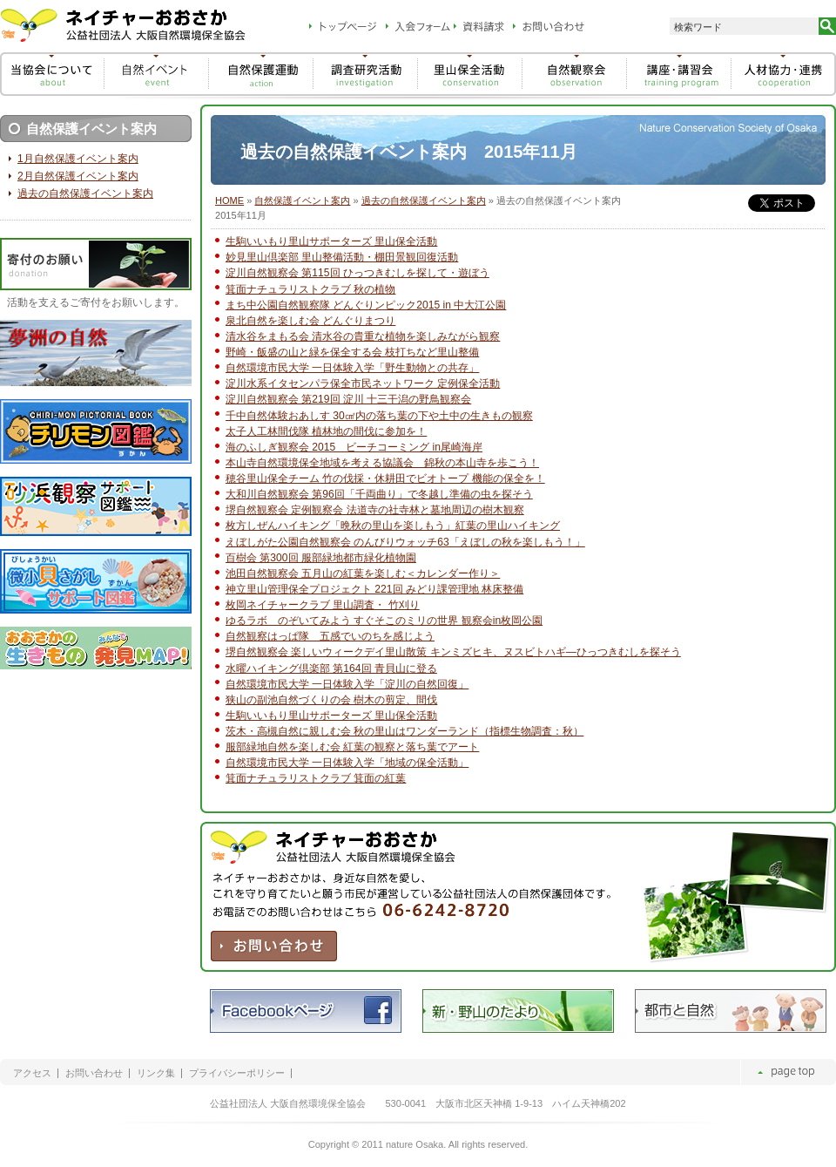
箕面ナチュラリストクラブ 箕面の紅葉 (316, 778)
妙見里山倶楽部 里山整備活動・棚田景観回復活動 (342, 257)
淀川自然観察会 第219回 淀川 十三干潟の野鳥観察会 (348, 399)
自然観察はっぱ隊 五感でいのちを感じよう (330, 636)
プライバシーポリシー (237, 1073)
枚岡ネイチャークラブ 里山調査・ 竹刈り (323, 605)
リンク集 (156, 1073)
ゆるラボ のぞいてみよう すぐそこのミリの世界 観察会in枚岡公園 (384, 620)
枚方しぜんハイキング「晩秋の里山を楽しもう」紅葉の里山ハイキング (393, 525)
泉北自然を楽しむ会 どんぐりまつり (310, 321)
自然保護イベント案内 (302, 200)
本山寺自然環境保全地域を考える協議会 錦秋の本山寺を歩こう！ (382, 463)
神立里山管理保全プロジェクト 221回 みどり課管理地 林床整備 (374, 589)
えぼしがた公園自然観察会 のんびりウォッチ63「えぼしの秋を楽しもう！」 (405, 542)
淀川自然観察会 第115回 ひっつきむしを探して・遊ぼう (357, 273)
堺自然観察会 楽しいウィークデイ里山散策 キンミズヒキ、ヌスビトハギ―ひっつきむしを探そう (453, 652)
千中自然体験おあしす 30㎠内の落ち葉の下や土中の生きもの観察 (379, 416)
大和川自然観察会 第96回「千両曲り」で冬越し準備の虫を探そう (379, 494)
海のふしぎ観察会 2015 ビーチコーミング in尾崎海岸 (354, 447)
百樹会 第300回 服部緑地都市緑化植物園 (321, 558)
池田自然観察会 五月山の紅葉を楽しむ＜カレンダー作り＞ (363, 573)
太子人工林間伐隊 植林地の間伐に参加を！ (326, 431)
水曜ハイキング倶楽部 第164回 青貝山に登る (331, 668)
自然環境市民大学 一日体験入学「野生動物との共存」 (352, 368)
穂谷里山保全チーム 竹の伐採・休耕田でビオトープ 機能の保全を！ (385, 478)
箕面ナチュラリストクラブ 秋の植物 (310, 289)
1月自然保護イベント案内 (77, 159)
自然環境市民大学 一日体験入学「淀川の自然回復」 (347, 684)
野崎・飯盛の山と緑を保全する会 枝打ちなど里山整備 (352, 352)
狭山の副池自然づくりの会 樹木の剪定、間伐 (331, 700)
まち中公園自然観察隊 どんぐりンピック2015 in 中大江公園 (366, 305)
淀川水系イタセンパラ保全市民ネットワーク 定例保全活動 (363, 383)
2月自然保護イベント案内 (77, 176)
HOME (229, 200)
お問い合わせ (94, 1073)
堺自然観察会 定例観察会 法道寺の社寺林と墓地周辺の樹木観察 (375, 510)
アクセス (32, 1073)
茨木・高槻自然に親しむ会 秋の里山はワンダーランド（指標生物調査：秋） (404, 731)
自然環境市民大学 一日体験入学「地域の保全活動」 (347, 763)
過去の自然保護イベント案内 (423, 200)
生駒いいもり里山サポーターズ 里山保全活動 (331, 241)
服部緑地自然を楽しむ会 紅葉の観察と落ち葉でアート (352, 747)
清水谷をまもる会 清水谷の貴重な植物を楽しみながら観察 (363, 336)
